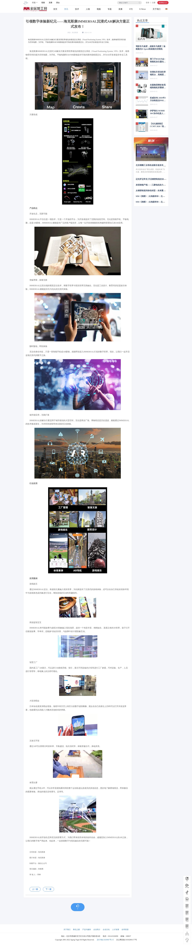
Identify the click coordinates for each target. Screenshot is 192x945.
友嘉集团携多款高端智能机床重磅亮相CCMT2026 (158, 86)
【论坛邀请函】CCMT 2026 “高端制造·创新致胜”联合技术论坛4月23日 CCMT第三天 (158, 125)
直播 (50, 3)
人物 (88, 9)
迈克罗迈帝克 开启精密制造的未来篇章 (153, 179)
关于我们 (157, 9)
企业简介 (96, 929)
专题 (110, 9)
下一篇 (48, 889)
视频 (43, 3)
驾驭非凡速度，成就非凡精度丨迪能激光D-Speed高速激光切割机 (150, 47)
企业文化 (106, 929)
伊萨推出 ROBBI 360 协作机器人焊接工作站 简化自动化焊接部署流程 (158, 112)
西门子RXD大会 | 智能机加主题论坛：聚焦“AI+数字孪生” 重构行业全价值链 (158, 60)
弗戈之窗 (76, 929)
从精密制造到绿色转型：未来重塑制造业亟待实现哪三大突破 (162, 190)
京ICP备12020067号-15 (105, 940)
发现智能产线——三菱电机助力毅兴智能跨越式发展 (158, 185)
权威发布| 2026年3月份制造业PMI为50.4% (158, 99)
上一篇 (35, 889)
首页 (55, 9)
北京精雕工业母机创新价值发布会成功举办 (154, 165)
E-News (142, 9)
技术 (77, 9)
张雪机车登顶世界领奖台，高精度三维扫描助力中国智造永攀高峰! (158, 73)
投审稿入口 (163, 3)
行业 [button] (34, 3)
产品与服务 (86, 929)
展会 (58, 3)
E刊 (131, 9)
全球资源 (125, 929)
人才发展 (115, 929)
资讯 (66, 9)
